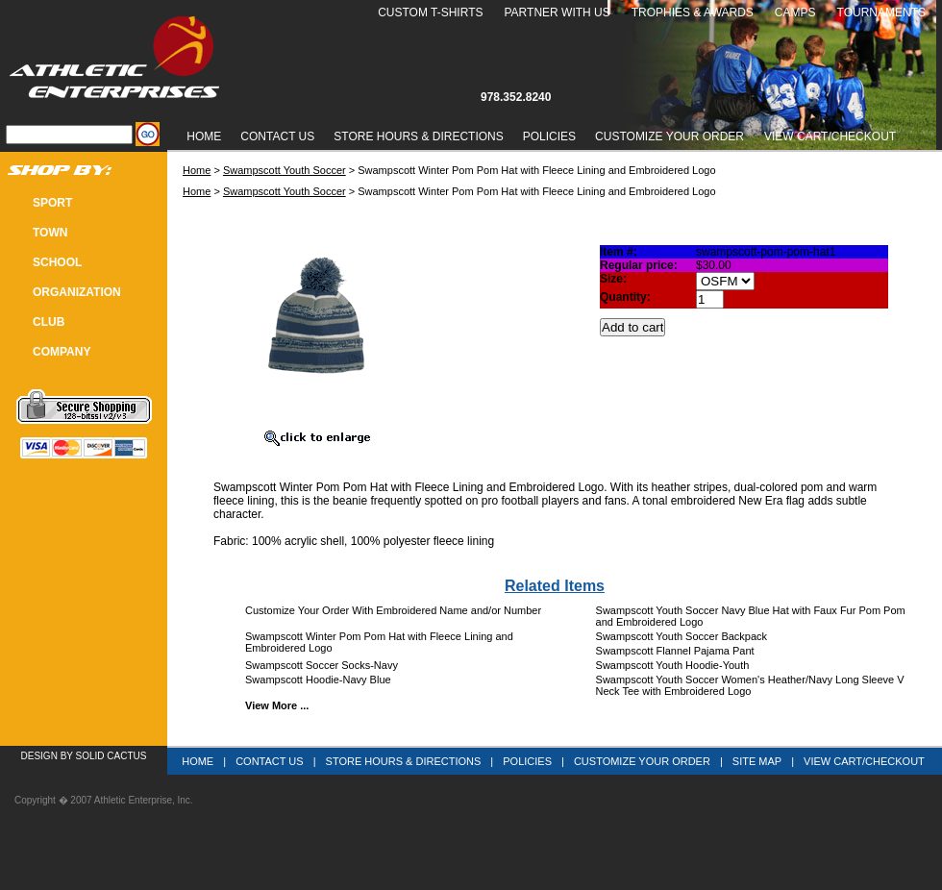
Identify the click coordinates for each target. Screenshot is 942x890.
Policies (549, 136)
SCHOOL (57, 262)
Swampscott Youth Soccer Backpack (682, 636)
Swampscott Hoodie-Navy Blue (318, 679)
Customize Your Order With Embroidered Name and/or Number (393, 610)
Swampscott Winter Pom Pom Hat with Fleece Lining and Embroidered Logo (379, 642)
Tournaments (881, 12)
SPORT (52, 203)
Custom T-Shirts (430, 12)
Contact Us (277, 136)
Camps (795, 12)
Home (203, 136)
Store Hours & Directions (418, 136)
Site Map (756, 761)
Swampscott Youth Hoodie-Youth (673, 665)
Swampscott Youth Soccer (284, 170)
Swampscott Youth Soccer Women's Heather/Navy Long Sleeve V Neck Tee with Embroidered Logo (750, 685)
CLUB (48, 322)
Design (39, 756)
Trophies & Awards (693, 12)
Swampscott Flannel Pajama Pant (675, 650)
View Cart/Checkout (864, 761)
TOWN (50, 232)
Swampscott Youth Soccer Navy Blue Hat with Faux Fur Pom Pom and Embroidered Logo (750, 616)
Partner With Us (556, 12)
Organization (77, 292)
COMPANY (61, 351)
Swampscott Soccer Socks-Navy (321, 665)
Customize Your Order (669, 136)
